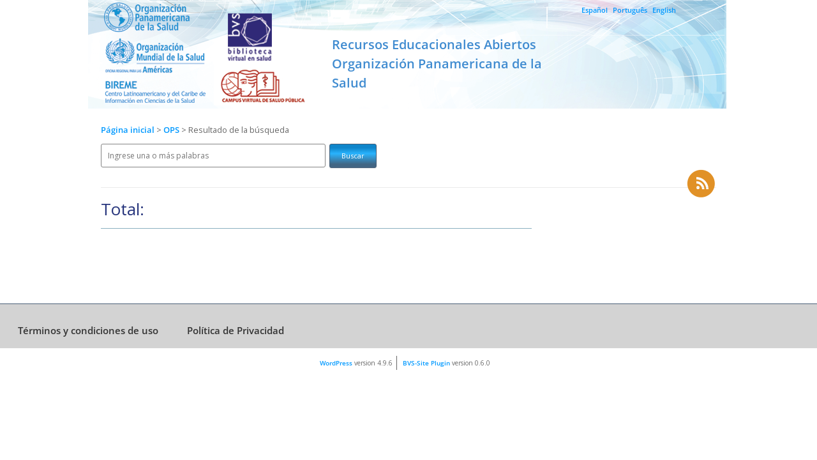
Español (594, 10)
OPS (172, 130)
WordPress (336, 362)
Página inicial (127, 130)
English (664, 10)
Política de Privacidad (235, 330)
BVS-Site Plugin (426, 362)
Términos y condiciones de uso (88, 330)
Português (630, 10)
